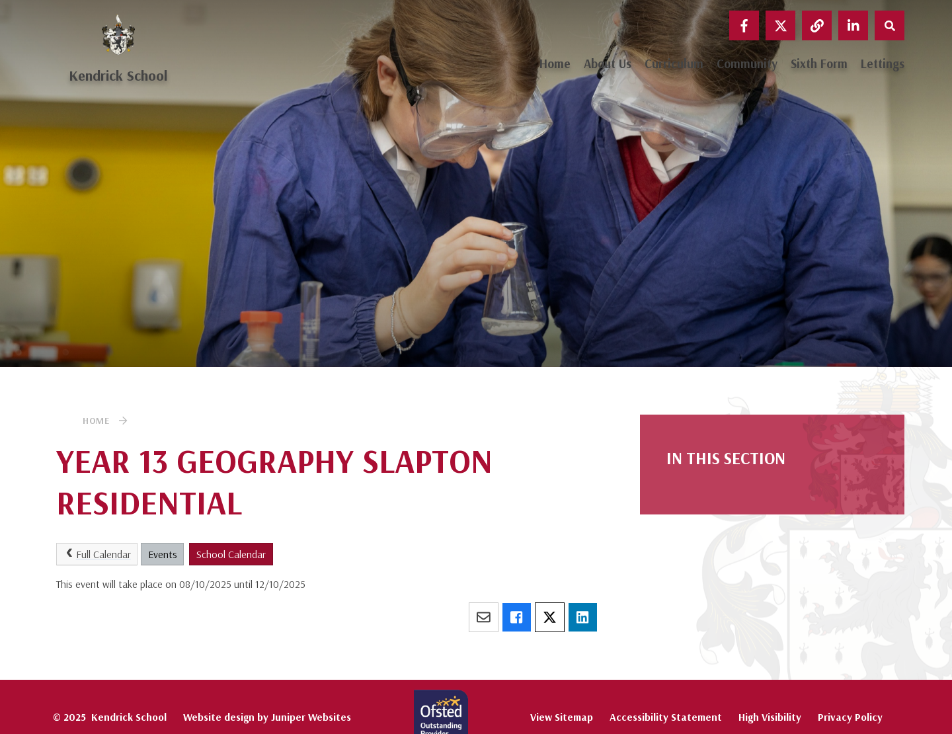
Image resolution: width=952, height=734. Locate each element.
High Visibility (769, 716)
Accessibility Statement (666, 716)
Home (96, 421)
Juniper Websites (311, 716)
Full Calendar (97, 554)
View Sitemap (561, 716)
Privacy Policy (850, 716)
